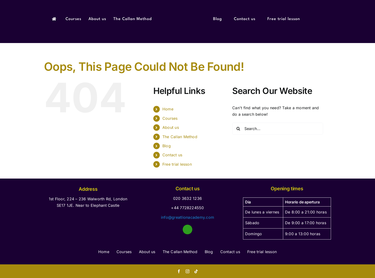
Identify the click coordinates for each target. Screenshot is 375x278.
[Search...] (277, 129)
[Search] (238, 129)
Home (167, 109)
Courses (170, 118)
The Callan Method (179, 136)
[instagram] (187, 271)
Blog (166, 145)
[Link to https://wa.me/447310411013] (187, 229)
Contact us (172, 155)
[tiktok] (196, 271)
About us (170, 127)
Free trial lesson (177, 164)
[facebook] (179, 271)
